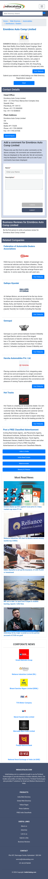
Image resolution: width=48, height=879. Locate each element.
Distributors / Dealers (13, 24)
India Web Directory (23, 797)
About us (24, 826)
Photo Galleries (24, 809)
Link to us (24, 834)
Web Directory (15, 21)
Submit (32, 210)
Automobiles (27, 21)
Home (5, 21)
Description (10, 177)
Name (8, 168)
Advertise (24, 830)
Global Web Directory (24, 801)
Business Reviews (24, 842)
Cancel (32, 205)
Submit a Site (24, 838)
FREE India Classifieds (24, 812)
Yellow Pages (24, 805)
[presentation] (21, 196)
